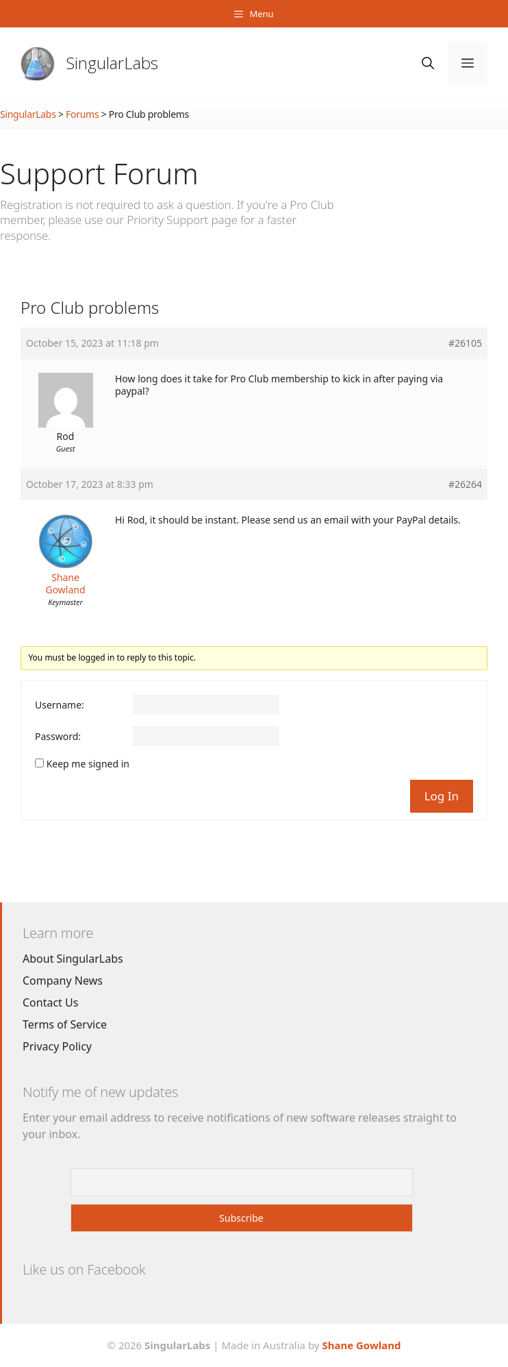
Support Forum (99, 173)
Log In (441, 796)
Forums (82, 114)
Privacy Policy (57, 1046)
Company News (63, 980)
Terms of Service (65, 1024)
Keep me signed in (88, 764)
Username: (59, 705)
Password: (58, 736)
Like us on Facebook (84, 1269)
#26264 (465, 484)
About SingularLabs (73, 958)
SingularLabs (112, 62)
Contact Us (50, 1002)
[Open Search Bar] (428, 63)
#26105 (465, 343)
